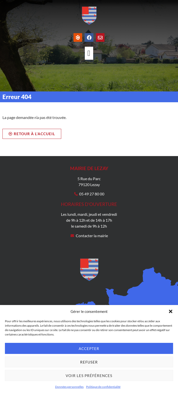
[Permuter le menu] (89, 53)
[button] (170, 311)
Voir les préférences (89, 375)
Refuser (89, 362)
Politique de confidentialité (103, 387)
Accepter (89, 348)
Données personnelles (69, 387)
